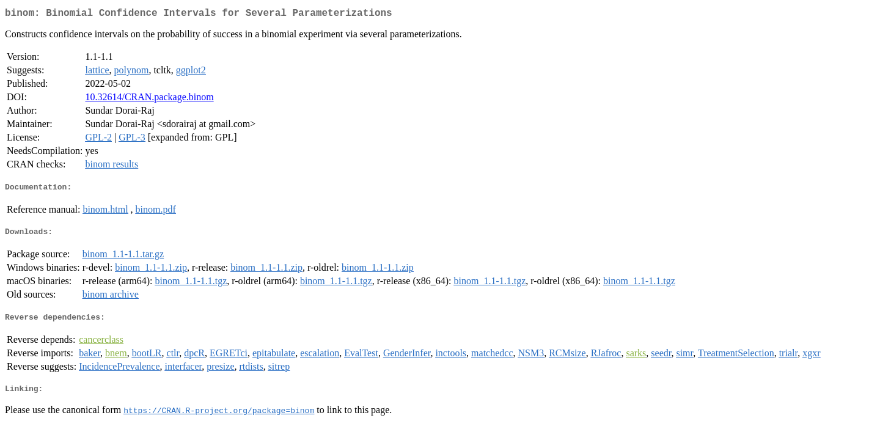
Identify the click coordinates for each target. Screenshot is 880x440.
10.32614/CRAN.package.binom (149, 99)
